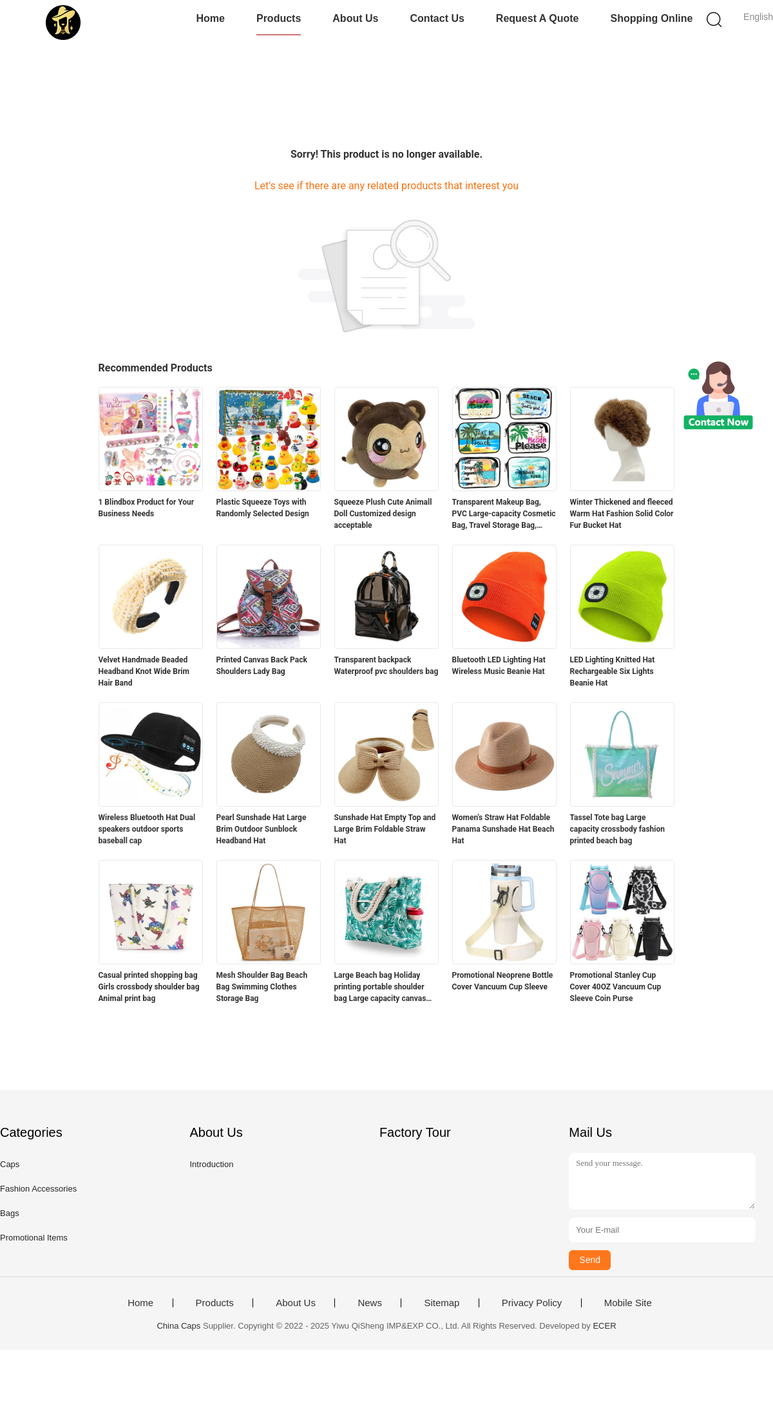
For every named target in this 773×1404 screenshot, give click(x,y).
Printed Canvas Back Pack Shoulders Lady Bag (261, 665)
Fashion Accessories (38, 1188)
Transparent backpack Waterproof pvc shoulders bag (386, 665)
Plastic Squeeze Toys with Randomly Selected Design (262, 508)
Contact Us (437, 18)
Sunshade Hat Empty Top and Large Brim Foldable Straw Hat (385, 829)
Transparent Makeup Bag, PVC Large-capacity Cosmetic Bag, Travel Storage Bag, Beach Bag (504, 514)
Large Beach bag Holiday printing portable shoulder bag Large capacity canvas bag (380, 987)
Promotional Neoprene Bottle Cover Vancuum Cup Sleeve (502, 981)
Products (278, 18)
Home (210, 18)
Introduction (211, 1164)
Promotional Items (34, 1237)
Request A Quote (537, 18)
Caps (9, 1164)
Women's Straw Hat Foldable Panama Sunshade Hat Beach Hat (503, 829)
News (370, 1302)
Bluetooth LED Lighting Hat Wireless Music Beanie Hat (499, 665)
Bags (9, 1213)
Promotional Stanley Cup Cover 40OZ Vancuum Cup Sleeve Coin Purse (616, 987)
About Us (355, 18)
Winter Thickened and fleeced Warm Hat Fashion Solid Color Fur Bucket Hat (622, 514)
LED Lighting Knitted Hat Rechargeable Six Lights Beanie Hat (612, 671)
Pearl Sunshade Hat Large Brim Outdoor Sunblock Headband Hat (261, 829)
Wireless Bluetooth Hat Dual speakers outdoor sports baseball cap (147, 829)
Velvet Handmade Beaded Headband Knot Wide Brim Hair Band (144, 671)
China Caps (178, 1326)
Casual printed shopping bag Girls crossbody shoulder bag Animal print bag (149, 987)
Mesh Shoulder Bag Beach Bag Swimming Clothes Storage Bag (262, 987)
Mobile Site (628, 1302)
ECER (604, 1326)
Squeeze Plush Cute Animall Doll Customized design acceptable (383, 514)
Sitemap (441, 1302)
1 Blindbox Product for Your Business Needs (147, 508)
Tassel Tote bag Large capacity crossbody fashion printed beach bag (617, 829)
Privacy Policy (532, 1302)
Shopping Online (651, 18)
